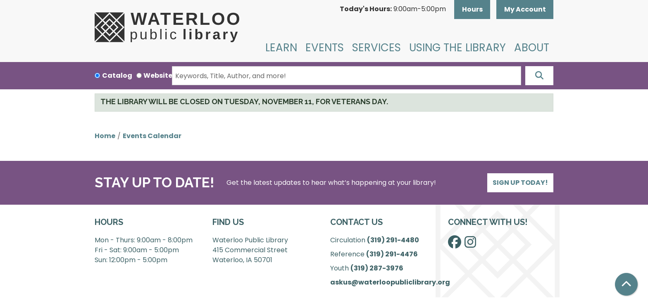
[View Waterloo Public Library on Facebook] (454, 244)
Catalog (117, 75)
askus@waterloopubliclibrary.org (390, 282)
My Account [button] (525, 9)
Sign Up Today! (520, 182)
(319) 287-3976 (376, 268)
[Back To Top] (626, 284)
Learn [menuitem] (281, 47)
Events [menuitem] (324, 47)
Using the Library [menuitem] (457, 47)
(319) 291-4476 (392, 254)
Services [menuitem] (376, 47)
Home (105, 136)
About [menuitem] (531, 47)
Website (157, 75)
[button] (393, 9)
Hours (472, 9)
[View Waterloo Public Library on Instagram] (470, 244)
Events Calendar (152, 136)
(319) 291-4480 (393, 240)
